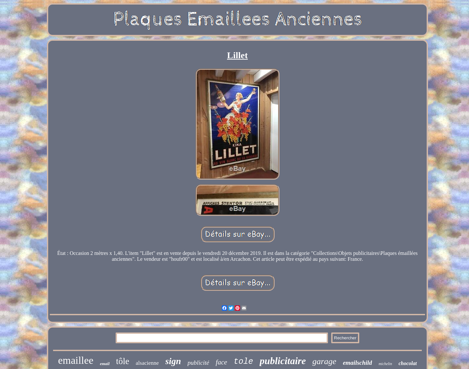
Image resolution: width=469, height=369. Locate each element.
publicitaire (283, 360)
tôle (122, 361)
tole (243, 361)
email (105, 363)
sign (173, 361)
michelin (385, 364)
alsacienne (147, 363)
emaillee (75, 360)
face (221, 362)
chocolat (408, 363)
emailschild (357, 362)
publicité (198, 362)
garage (324, 361)
